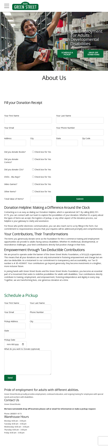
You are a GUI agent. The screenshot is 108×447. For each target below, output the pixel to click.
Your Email (28, 131)
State (67, 142)
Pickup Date (15, 345)
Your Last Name (80, 119)
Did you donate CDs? (13, 170)
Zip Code (93, 142)
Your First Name (28, 119)
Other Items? (10, 192)
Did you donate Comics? (11, 162)
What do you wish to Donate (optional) (27, 363)
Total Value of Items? (14, 199)
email (54, 412)
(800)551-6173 (16, 416)
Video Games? (10, 185)
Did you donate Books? (15, 153)
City (41, 142)
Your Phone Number (80, 131)
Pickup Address (15, 326)
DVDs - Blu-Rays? (12, 177)
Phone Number (40, 316)
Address (15, 142)
